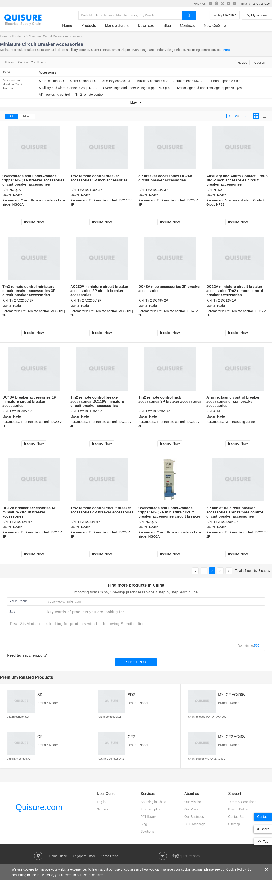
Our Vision (191, 809)
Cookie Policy (236, 869)
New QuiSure (215, 25)
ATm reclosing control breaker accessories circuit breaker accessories (233, 401)
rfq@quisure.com (261, 3)
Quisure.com (38, 807)
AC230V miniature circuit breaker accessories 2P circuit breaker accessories (99, 291)
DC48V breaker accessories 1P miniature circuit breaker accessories (29, 401)
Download (146, 25)
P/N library (148, 816)
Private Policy (238, 809)
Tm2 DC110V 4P (89, 411)
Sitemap (234, 824)
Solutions (147, 831)
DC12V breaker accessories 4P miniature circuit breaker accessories (29, 512)
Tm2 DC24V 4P (88, 522)
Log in (101, 802)
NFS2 (217, 190)
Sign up (102, 809)
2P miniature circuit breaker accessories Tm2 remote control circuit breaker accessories (234, 512)
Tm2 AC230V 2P (89, 300)
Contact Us (236, 816)
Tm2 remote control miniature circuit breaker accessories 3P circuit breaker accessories (28, 291)
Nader (17, 195)
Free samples (150, 809)
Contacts (187, 25)
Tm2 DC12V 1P (224, 300)
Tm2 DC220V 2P (225, 522)
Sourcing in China (153, 802)
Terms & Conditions (242, 802)
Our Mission (193, 802)
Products (88, 25)
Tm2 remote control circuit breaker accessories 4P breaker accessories (101, 510)
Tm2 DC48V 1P (20, 411)
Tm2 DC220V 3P (157, 411)
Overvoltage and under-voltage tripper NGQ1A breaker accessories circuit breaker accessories (33, 180)
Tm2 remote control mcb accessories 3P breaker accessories (169, 399)
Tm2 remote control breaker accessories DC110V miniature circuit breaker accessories (97, 401)
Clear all (259, 62)
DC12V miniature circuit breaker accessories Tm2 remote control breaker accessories (234, 291)
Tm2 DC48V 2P (156, 300)
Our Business (194, 816)
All (11, 116)
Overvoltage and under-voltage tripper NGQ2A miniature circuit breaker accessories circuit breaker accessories (169, 514)
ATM (216, 411)
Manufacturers (117, 25)
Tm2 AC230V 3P (21, 300)
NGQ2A (151, 522)
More (226, 50)
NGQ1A (15, 190)
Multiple (242, 62)
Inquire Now (34, 222)
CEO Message (194, 824)
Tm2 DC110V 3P (89, 190)
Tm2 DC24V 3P (156, 190)
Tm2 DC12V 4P (20, 522)
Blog (167, 25)
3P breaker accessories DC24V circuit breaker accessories (165, 178)
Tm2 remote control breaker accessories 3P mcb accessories (99, 178)
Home (67, 25)
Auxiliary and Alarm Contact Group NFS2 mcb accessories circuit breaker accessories (237, 180)
